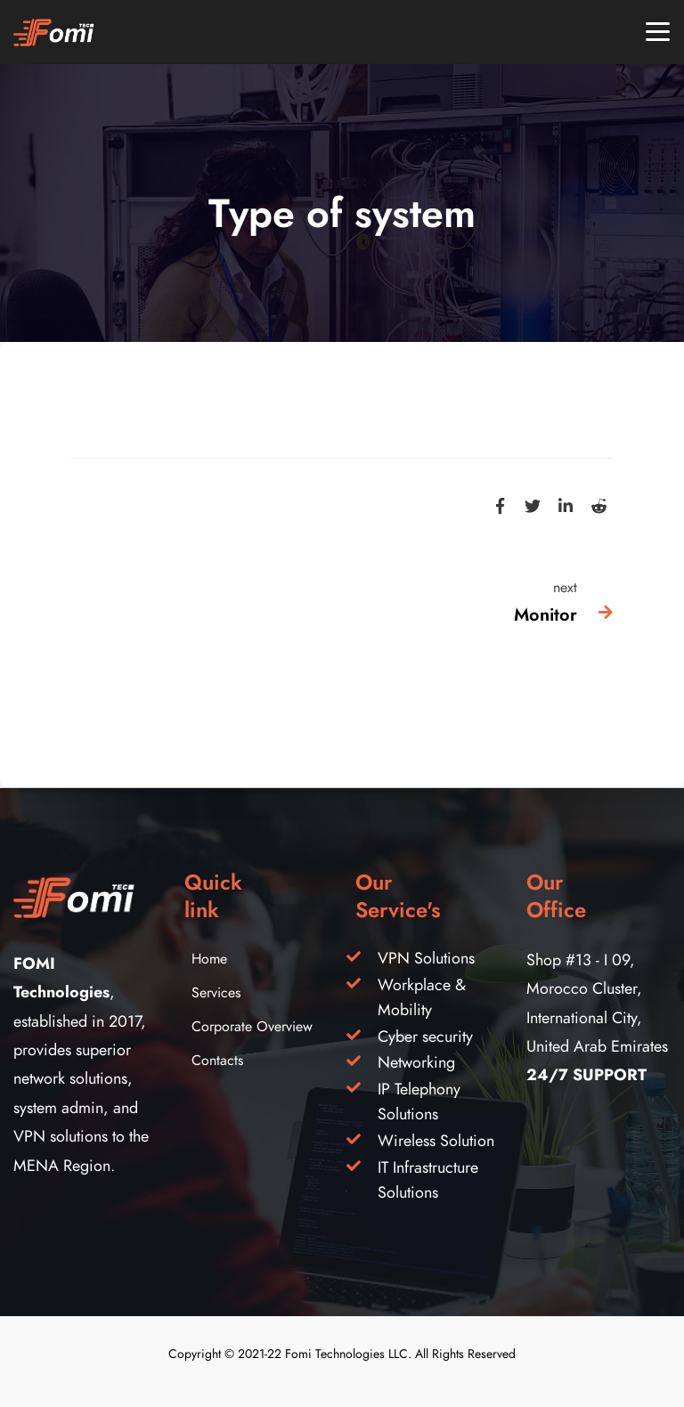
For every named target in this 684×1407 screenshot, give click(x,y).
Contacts (217, 1060)
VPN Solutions (426, 958)
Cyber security (425, 1036)
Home (209, 959)
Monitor (545, 614)
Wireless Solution (436, 1140)
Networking (416, 1062)
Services (215, 993)
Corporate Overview (252, 1027)
